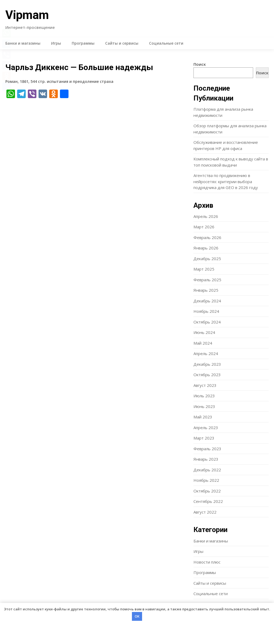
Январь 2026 (205, 248)
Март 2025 (203, 269)
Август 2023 (204, 385)
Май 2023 (202, 416)
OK (137, 616)
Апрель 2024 (205, 353)
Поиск (199, 64)
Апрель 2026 (205, 216)
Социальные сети (166, 43)
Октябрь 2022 (207, 491)
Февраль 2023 (207, 448)
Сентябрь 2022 (208, 501)
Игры (56, 43)
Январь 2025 (205, 290)
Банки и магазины (22, 43)
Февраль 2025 (207, 279)
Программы (83, 43)
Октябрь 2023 (207, 374)
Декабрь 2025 (207, 258)
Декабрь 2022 (207, 469)
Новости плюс (206, 562)
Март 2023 (203, 438)
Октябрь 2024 (207, 322)
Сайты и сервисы (121, 43)
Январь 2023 (205, 459)
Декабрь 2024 (207, 300)
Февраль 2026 (207, 237)
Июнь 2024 (204, 332)
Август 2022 (204, 512)
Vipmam (27, 15)
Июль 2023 (204, 395)
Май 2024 (202, 343)
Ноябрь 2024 (206, 311)
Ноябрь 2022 (206, 480)
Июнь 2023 (204, 406)
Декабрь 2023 (207, 364)
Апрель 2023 (205, 427)
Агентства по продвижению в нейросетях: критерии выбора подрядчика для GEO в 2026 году (225, 181)
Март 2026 (203, 226)
